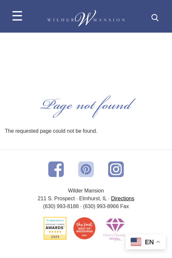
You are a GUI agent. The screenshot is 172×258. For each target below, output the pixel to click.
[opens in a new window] (56, 169)
